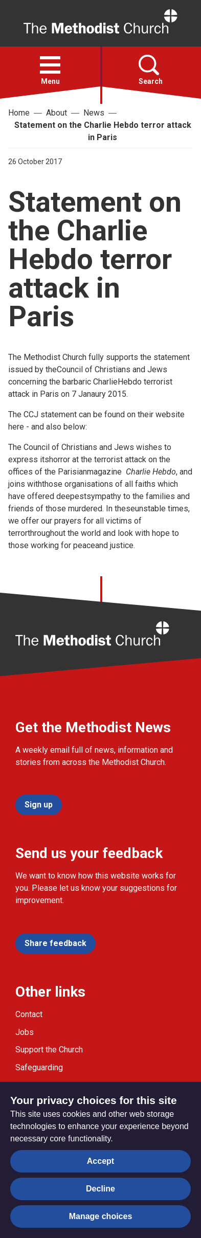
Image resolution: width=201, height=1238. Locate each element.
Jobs (24, 1032)
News (93, 113)
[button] (50, 65)
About (56, 113)
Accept (100, 1161)
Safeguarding (39, 1067)
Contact (28, 1014)
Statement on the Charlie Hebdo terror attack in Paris (102, 131)
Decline (100, 1188)
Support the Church (49, 1049)
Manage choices (100, 1216)
